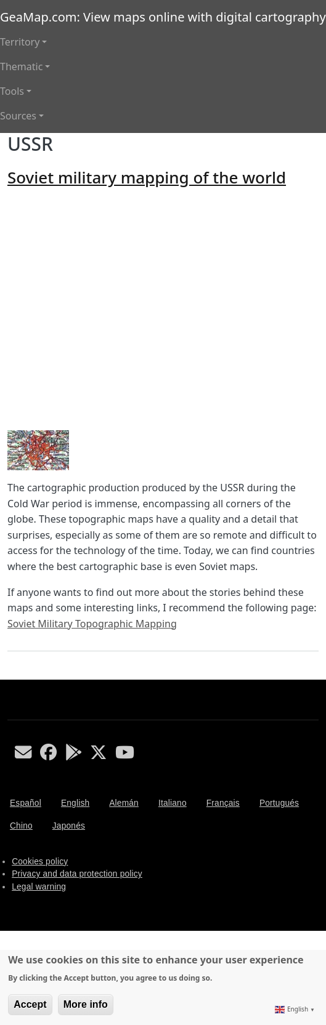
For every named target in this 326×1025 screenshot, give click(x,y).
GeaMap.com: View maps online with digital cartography (163, 17)
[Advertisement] (115, 308)
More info (85, 1004)
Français (223, 803)
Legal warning (39, 886)
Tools (12, 91)
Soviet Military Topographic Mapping (92, 623)
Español (25, 803)
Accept (30, 1004)
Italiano (172, 803)
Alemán (124, 803)
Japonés (68, 825)
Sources (18, 116)
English (75, 803)
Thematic (21, 66)
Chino (21, 825)
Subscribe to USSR (12, 675)
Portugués (279, 803)
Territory (19, 42)
